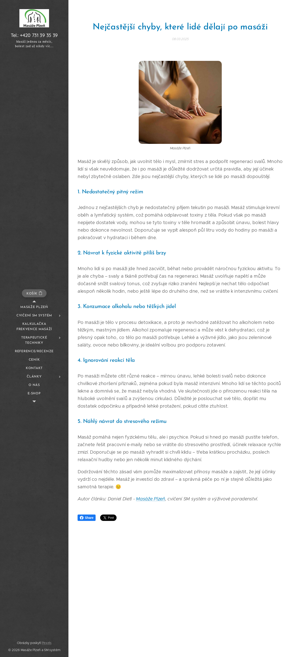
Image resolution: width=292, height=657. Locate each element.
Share (86, 518)
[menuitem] (34, 307)
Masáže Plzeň (150, 499)
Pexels (47, 643)
